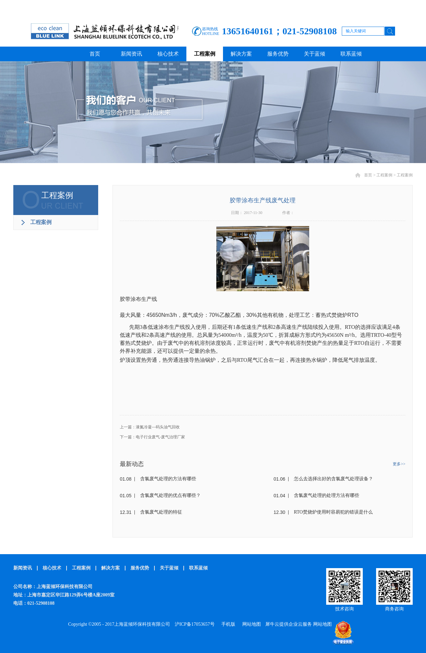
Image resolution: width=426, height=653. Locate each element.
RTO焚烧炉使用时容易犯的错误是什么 (333, 512)
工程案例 (384, 175)
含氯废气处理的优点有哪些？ (170, 495)
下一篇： (152, 437)
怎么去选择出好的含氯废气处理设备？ (333, 478)
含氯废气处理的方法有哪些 (168, 478)
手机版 (227, 624)
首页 (95, 54)
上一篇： (150, 427)
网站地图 (250, 624)
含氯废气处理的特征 (161, 512)
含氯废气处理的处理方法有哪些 (326, 495)
